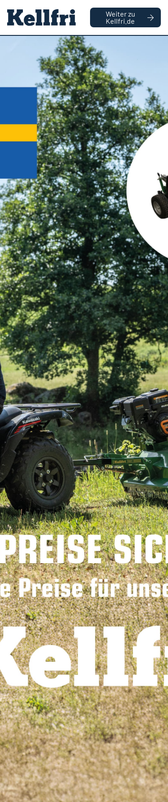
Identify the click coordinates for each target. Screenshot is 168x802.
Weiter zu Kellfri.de (130, 17)
